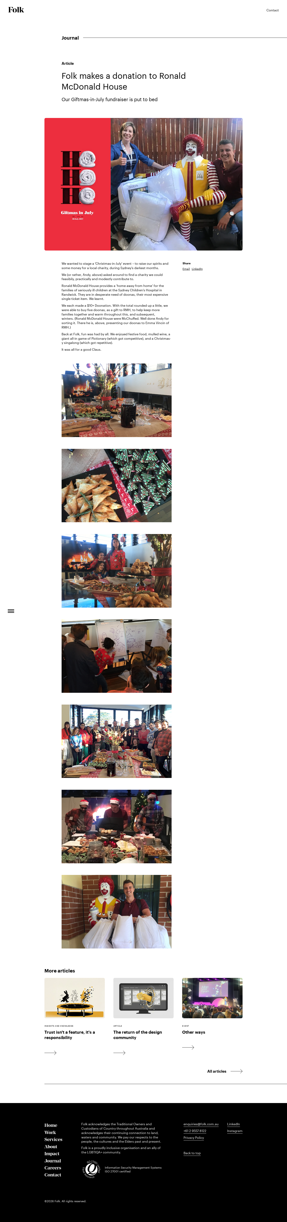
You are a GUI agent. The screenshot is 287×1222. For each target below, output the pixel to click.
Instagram (235, 1131)
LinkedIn (197, 269)
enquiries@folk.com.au (201, 1124)
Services (53, 1139)
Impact (51, 1153)
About (50, 1146)
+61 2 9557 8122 (195, 1131)
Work (50, 1132)
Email (186, 269)
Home (50, 1125)
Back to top (192, 1153)
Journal (52, 1160)
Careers (52, 1167)
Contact (52, 1174)
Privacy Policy (194, 1137)
